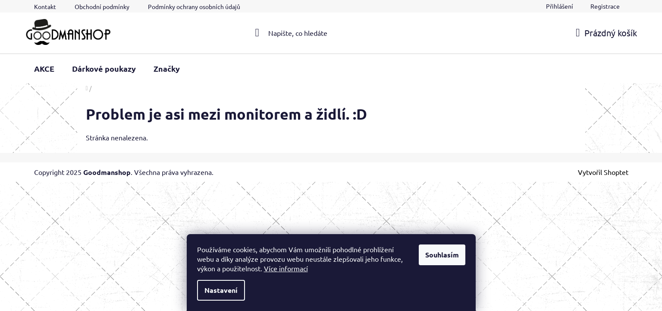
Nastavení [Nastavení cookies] (221, 290)
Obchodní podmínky (102, 6)
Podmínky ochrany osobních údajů (194, 6)
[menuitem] (44, 68)
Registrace (605, 6)
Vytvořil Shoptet (603, 172)
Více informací (286, 268)
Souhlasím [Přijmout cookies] (442, 254)
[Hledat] (331, 32)
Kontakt (45, 6)
